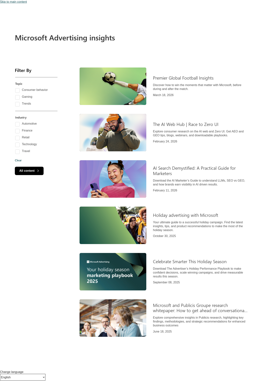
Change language (11, 372)
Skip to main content (13, 1)
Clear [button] (18, 160)
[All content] (29, 171)
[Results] (167, 202)
